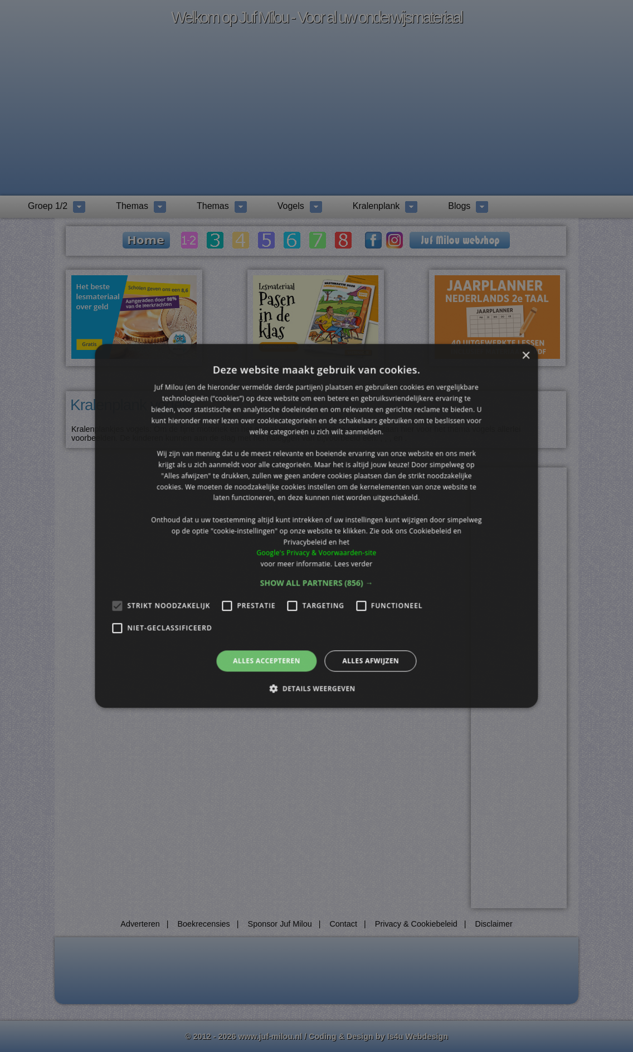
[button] (316, 583)
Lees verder (353, 563)
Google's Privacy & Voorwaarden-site (316, 553)
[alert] (316, 526)
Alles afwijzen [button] (370, 660)
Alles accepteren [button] (266, 660)
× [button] (526, 356)
